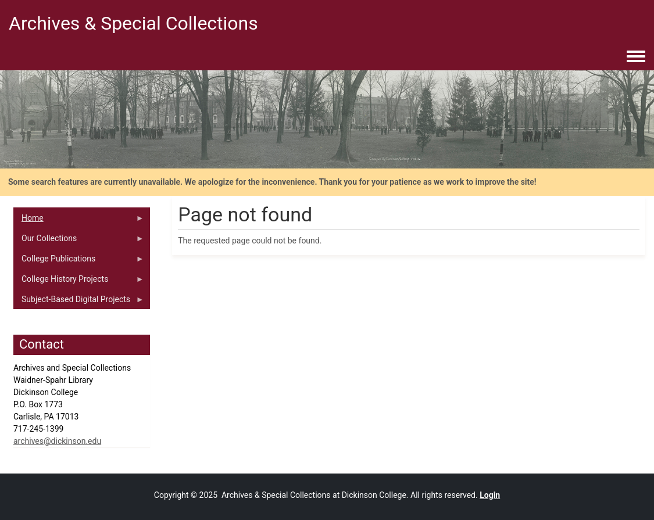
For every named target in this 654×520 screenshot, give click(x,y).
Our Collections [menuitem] (78, 241)
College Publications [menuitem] (78, 261)
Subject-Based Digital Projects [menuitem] (78, 302)
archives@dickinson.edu (57, 441)
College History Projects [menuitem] (78, 281)
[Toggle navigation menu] (636, 56)
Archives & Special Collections (133, 23)
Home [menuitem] (78, 220)
